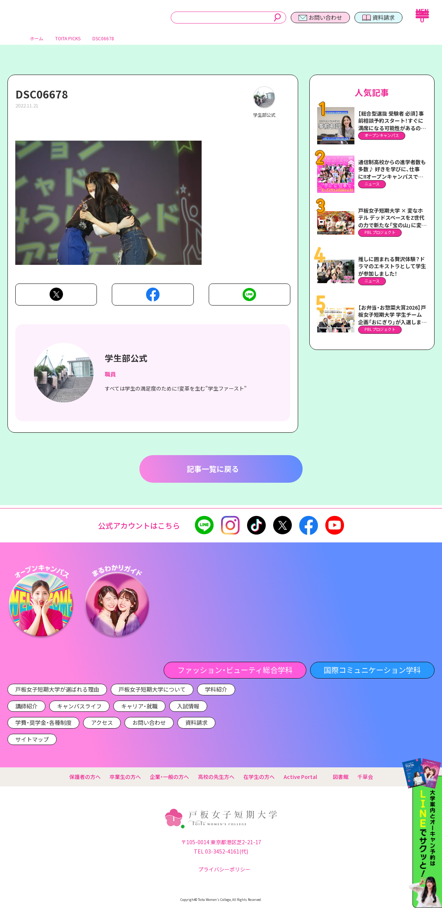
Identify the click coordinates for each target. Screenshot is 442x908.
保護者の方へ (85, 776)
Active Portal (304, 776)
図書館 (340, 776)
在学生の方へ (259, 776)
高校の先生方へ (216, 776)
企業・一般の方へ (169, 776)
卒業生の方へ (125, 776)
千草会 (365, 776)
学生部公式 (126, 361)
